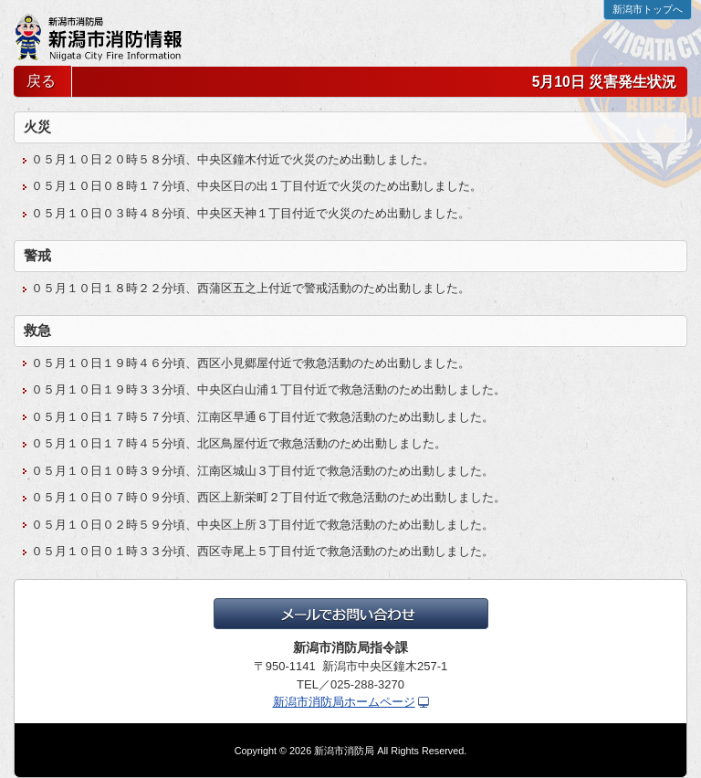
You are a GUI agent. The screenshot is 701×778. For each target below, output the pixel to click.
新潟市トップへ (647, 9)
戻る (41, 81)
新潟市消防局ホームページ (344, 702)
